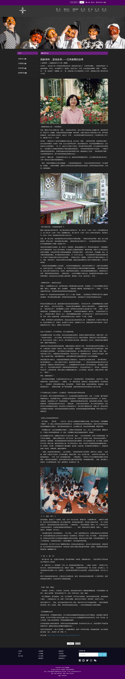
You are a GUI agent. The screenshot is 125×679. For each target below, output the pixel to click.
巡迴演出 (21, 59)
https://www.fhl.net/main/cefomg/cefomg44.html (64, 635)
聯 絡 (104, 10)
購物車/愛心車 (101, 2)
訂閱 (100, 654)
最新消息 (75, 10)
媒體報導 (21, 73)
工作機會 (40, 653)
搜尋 (82, 2)
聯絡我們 (61, 651)
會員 (93, 2)
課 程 (83, 10)
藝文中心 (67, 10)
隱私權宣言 (62, 658)
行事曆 (88, 2)
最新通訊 (40, 658)
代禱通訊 (21, 63)
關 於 (58, 10)
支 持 (97, 10)
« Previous (70, 643)
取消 (104, 654)
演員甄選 (40, 651)
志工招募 (40, 656)
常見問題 (61, 653)
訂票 (19, 653)
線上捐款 (20, 656)
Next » (77, 643)
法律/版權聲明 (62, 656)
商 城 (90, 10)
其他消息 (21, 68)
